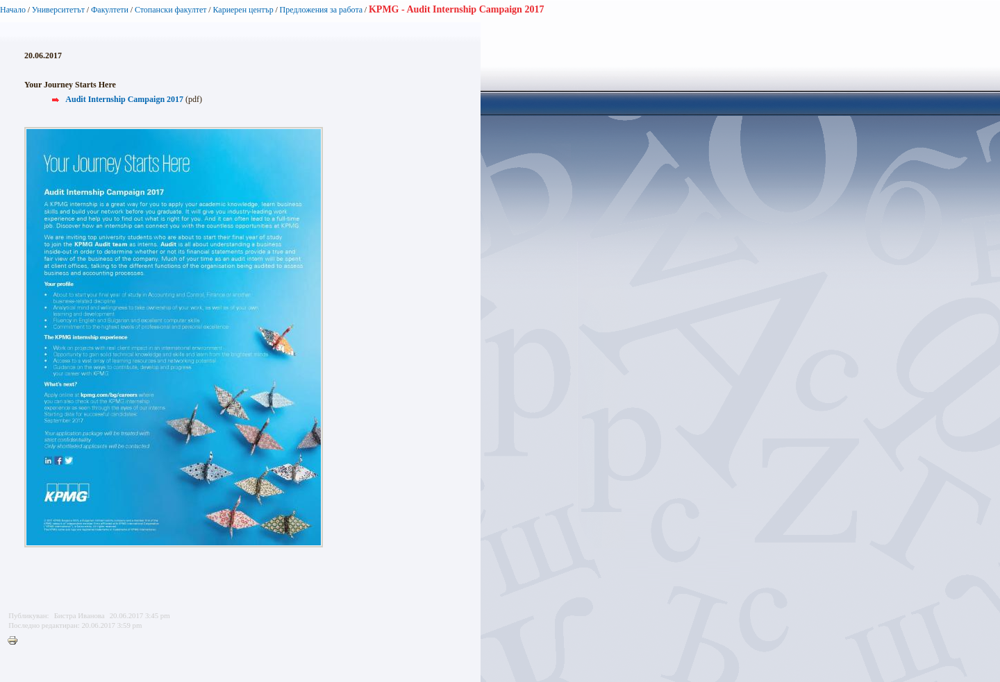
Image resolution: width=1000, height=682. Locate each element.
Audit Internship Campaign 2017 (124, 99)
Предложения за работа (321, 10)
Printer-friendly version (16, 641)
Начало (13, 10)
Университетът (58, 10)
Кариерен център (242, 10)
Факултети (109, 10)
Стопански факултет (171, 10)
